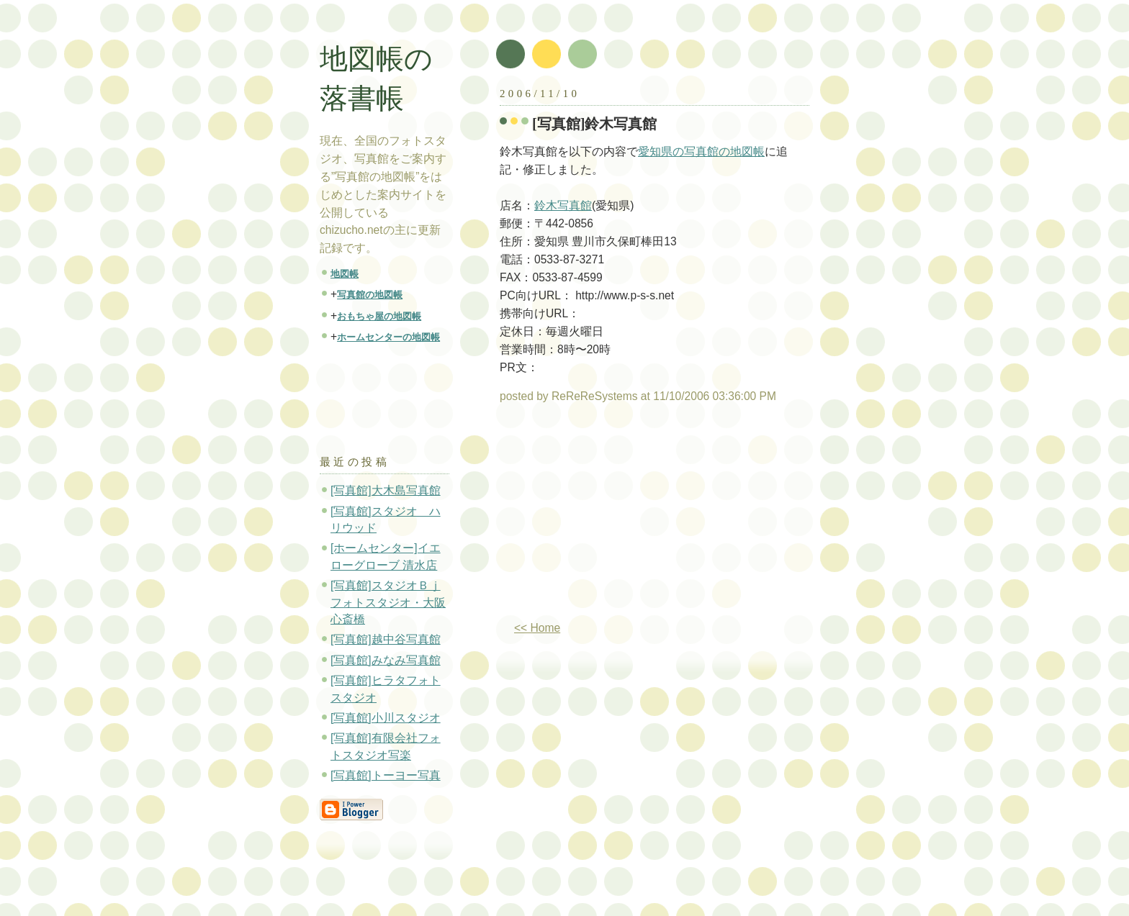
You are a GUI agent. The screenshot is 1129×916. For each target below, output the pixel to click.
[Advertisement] (621, 518)
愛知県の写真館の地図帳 (701, 151)
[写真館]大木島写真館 (385, 490)
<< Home (537, 628)
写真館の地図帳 (369, 294)
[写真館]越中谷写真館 (385, 639)
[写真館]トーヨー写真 (385, 775)
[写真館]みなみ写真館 (385, 660)
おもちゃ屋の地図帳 (379, 316)
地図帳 (344, 273)
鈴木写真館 (563, 205)
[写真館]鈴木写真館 (594, 124)
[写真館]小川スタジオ (385, 718)
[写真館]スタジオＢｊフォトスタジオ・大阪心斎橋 (388, 602)
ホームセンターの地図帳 (388, 337)
